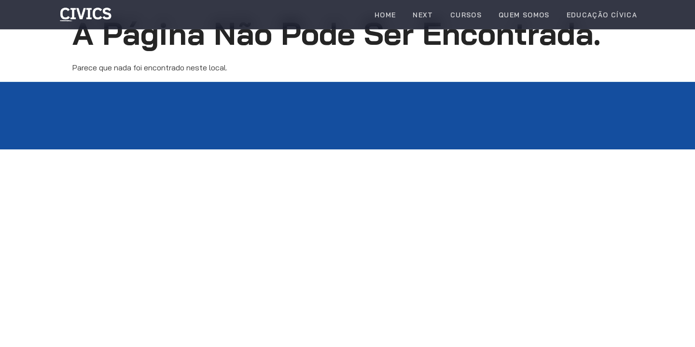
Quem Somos (524, 15)
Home (385, 15)
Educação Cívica (602, 15)
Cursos (466, 15)
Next (423, 15)
